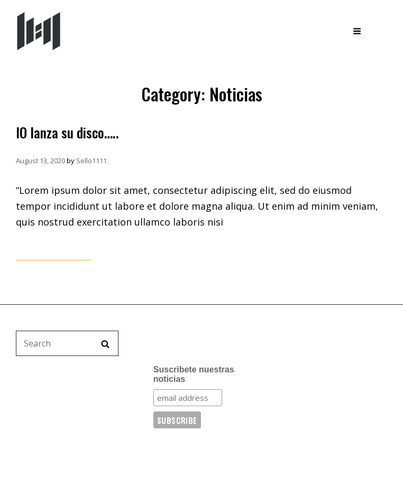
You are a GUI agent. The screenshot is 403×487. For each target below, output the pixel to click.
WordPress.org (314, 430)
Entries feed (308, 389)
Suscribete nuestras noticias (193, 374)
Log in (297, 368)
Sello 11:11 (102, 30)
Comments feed (316, 409)
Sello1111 (91, 160)
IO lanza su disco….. (67, 132)
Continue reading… (53, 253)
